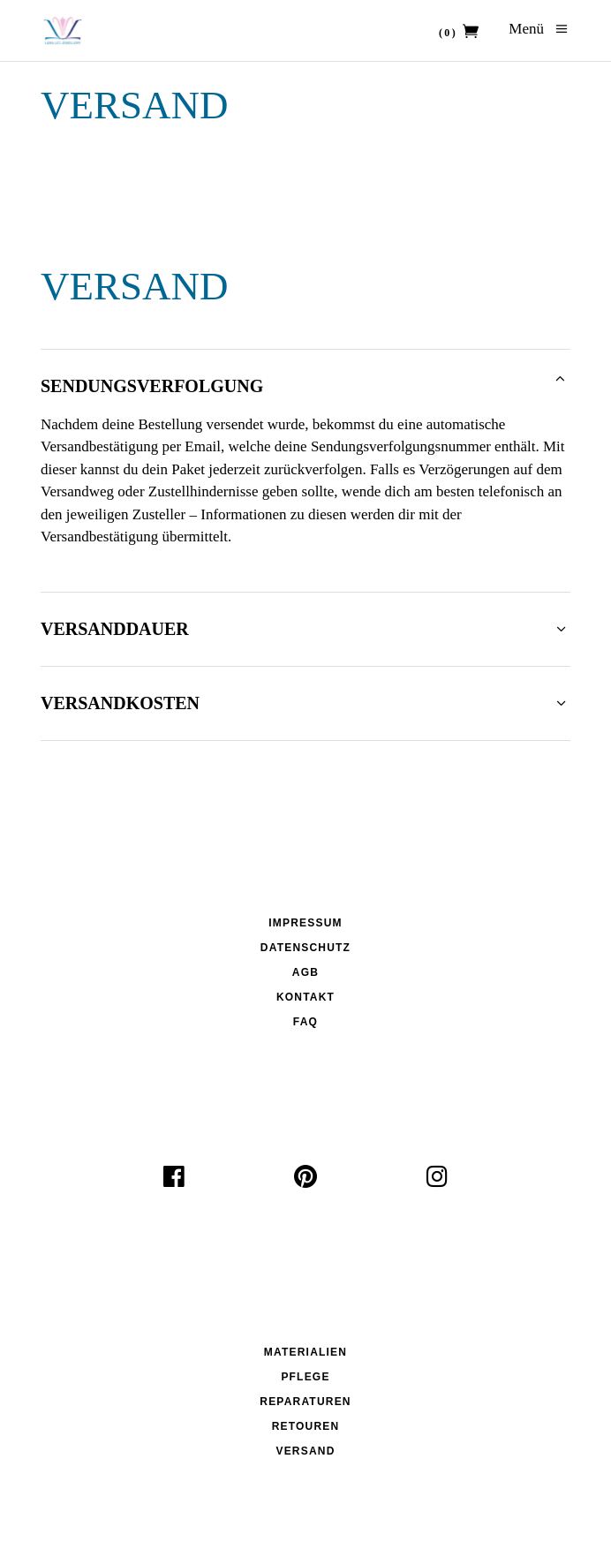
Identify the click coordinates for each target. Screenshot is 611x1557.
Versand (305, 1451)
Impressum (305, 923)
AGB (305, 972)
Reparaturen (305, 1401)
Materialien (305, 1352)
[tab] (305, 380)
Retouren (306, 1426)
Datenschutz (305, 947)
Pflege (305, 1377)
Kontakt (305, 997)
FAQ (305, 1022)
